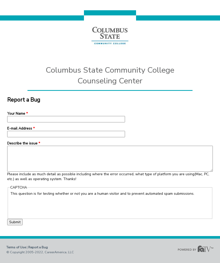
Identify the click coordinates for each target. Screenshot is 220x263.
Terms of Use (16, 247)
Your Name (17, 113)
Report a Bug (38, 247)
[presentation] (49, 206)
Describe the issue (23, 143)
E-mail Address (21, 128)
